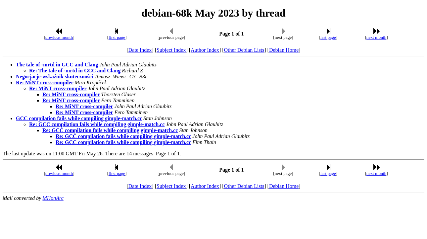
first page (117, 37)
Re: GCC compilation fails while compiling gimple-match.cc (97, 124)
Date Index (140, 50)
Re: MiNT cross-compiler (44, 82)
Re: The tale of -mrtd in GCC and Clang (74, 70)
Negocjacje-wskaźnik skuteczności (54, 76)
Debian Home (284, 50)
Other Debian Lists (244, 50)
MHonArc (52, 198)
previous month (59, 37)
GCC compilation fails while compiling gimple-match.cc (79, 118)
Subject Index (171, 50)
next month (376, 37)
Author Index (205, 50)
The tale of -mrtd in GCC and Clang (57, 64)
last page (328, 37)
